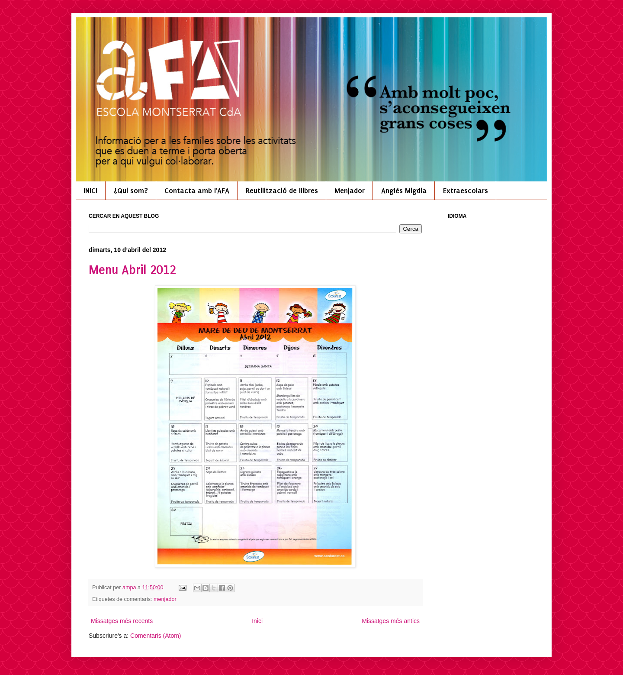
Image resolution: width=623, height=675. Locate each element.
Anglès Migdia (404, 190)
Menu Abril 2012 (132, 270)
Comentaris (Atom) (155, 635)
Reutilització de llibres (282, 190)
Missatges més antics (391, 620)
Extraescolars (465, 190)
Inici (257, 620)
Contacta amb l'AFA (196, 190)
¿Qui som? (131, 190)
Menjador (349, 190)
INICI (90, 190)
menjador (165, 599)
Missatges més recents (122, 620)
